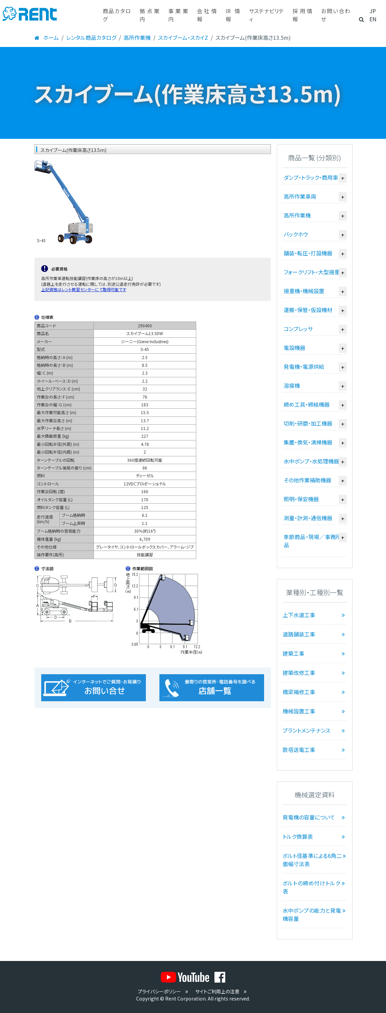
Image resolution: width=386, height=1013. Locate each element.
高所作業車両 (300, 196)
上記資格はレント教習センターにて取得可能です (83, 289)
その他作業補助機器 (307, 480)
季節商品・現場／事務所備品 (315, 541)
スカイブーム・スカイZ (183, 37)
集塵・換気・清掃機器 (308, 442)
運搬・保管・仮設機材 (308, 310)
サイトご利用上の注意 (221, 991)
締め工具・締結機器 (307, 404)
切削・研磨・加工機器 (308, 423)
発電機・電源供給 (304, 366)
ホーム (46, 37)
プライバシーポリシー (164, 991)
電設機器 (294, 348)
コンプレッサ (298, 329)
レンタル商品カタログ (91, 37)
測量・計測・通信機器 (308, 518)
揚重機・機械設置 (304, 291)
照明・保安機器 (301, 499)
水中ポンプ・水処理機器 (311, 461)
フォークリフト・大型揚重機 (314, 272)
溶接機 (292, 385)
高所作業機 (137, 37)
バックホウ (296, 234)
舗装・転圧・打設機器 (308, 253)
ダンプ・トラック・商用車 (311, 177)
